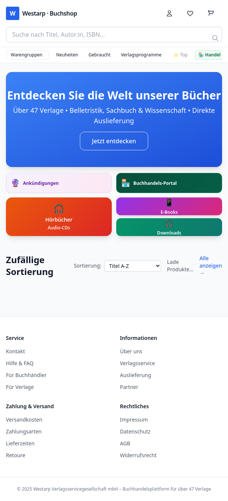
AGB (125, 443)
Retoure (15, 455)
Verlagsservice (137, 363)
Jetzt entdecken (114, 141)
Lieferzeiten (20, 443)
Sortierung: (87, 265)
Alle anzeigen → (210, 265)
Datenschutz (135, 431)
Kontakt (15, 351)
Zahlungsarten (24, 431)
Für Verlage (20, 386)
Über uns (131, 351)
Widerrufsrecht (138, 455)
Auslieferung (135, 375)
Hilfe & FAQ (19, 363)
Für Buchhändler (26, 375)
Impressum (134, 419)
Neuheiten (67, 55)
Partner (129, 386)
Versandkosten (24, 419)
